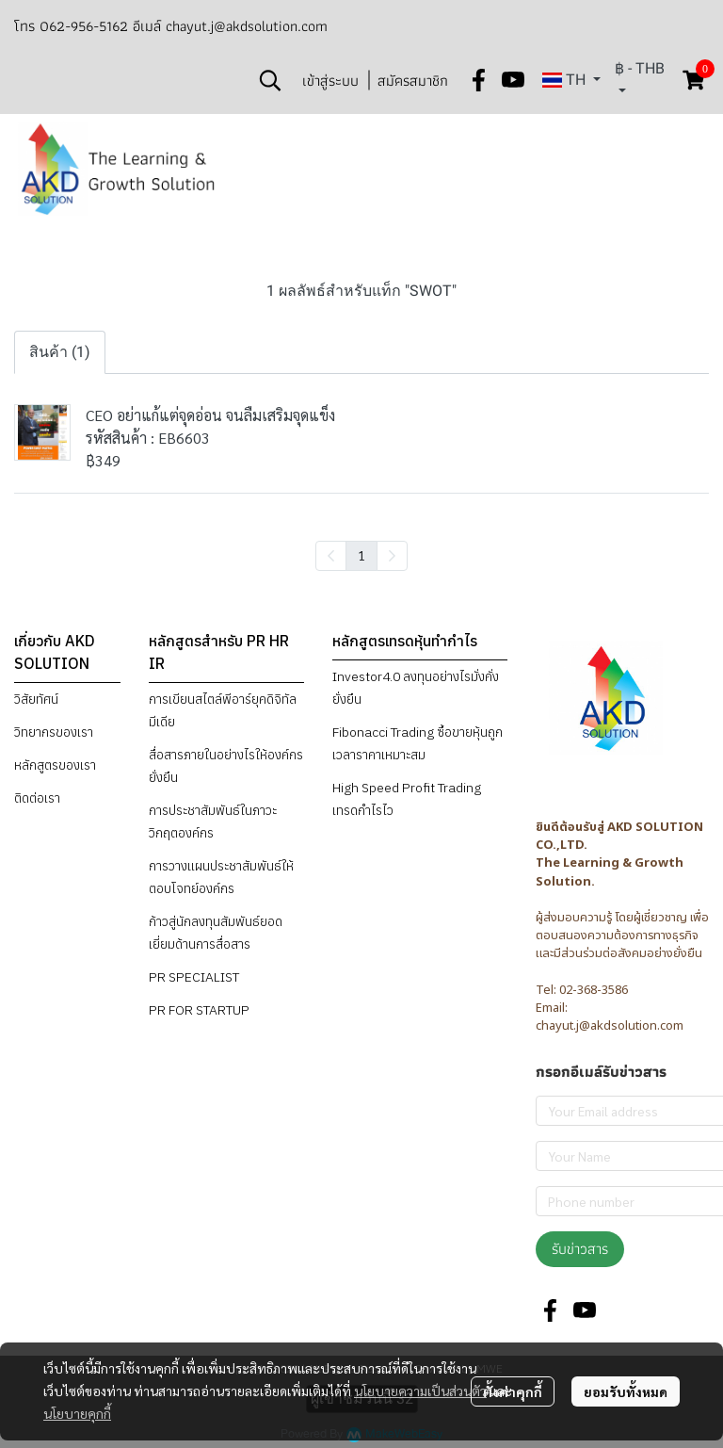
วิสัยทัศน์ (36, 699)
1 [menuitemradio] (361, 554)
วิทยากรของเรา (53, 732)
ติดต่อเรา (37, 797)
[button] (270, 80)
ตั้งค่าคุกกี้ (512, 1391)
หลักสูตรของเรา (55, 765)
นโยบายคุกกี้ (77, 1413)
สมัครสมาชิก (413, 80)
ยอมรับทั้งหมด (625, 1391)
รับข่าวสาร (580, 1249)
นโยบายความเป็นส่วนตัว (420, 1390)
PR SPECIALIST (194, 976)
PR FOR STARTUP (199, 1009)
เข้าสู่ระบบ (330, 80)
